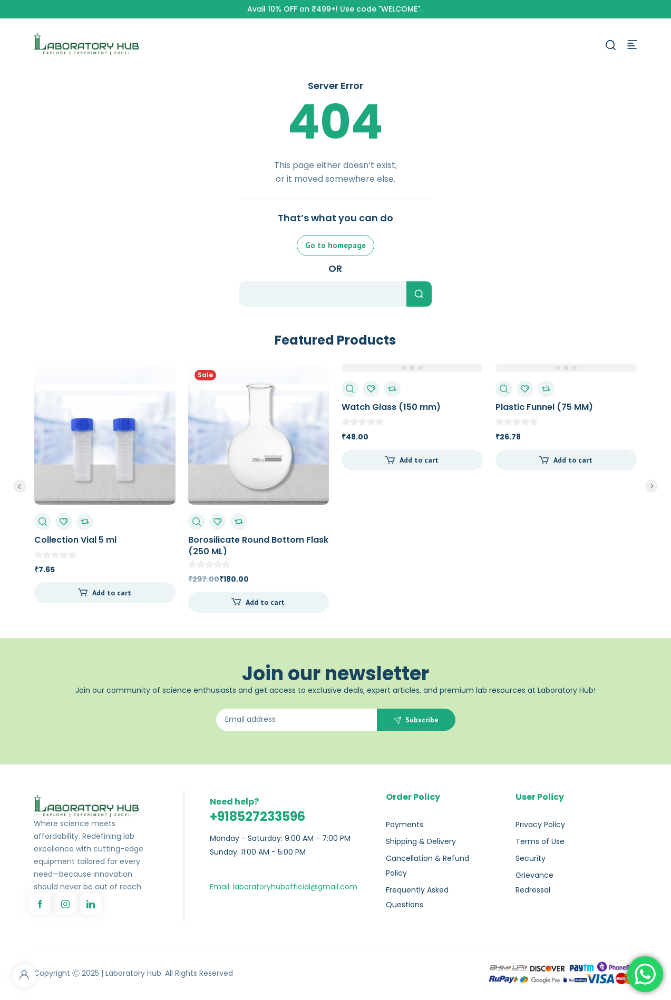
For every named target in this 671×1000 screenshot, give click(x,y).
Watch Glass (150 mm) (391, 407)
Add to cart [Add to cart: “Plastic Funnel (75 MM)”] (572, 460)
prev (19, 486)
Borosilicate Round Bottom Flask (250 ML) (258, 545)
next (651, 486)
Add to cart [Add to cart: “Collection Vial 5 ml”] (111, 592)
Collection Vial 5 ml (75, 540)
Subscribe (422, 719)
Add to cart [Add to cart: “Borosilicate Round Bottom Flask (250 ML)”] (265, 602)
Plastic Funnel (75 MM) (544, 407)
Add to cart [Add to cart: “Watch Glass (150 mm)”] (419, 460)
